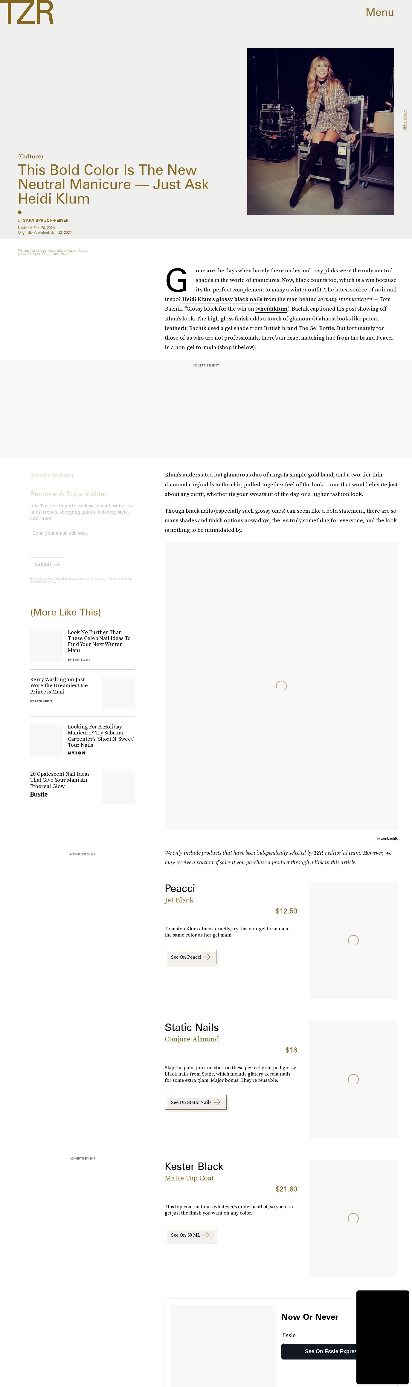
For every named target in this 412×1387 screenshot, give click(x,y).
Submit (43, 568)
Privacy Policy (46, 586)
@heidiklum (404, 119)
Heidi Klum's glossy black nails (222, 299)
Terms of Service (120, 582)
